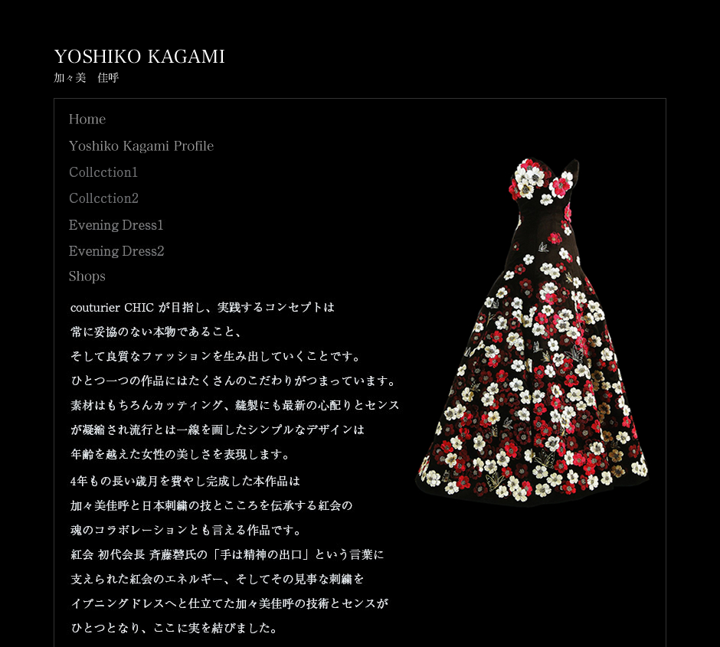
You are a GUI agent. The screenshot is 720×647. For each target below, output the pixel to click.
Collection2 (104, 198)
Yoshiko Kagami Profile (141, 146)
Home (87, 119)
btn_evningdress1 (117, 225)
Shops (87, 277)
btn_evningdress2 (117, 251)
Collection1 (104, 172)
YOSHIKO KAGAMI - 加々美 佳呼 (139, 66)
